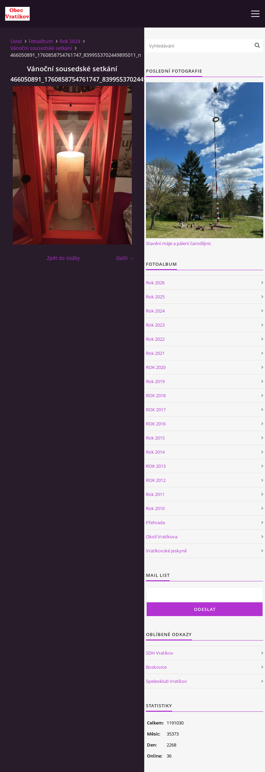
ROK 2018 (156, 395)
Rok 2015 (155, 438)
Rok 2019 (155, 381)
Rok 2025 (155, 297)
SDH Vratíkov (159, 653)
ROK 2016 (156, 424)
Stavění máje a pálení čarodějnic (178, 243)
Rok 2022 (155, 339)
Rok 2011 (155, 494)
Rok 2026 (155, 282)
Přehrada (155, 522)
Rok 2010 (155, 508)
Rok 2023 (155, 325)
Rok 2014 (155, 452)
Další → (125, 258)
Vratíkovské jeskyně (166, 551)
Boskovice (156, 667)
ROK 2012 (156, 480)
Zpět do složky (63, 258)
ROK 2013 (156, 466)
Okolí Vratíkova (161, 536)
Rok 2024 (70, 41)
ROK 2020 (156, 367)
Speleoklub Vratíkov (166, 681)
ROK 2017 (156, 409)
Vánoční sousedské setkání (41, 48)
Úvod (16, 41)
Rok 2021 (155, 353)
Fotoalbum (41, 41)
